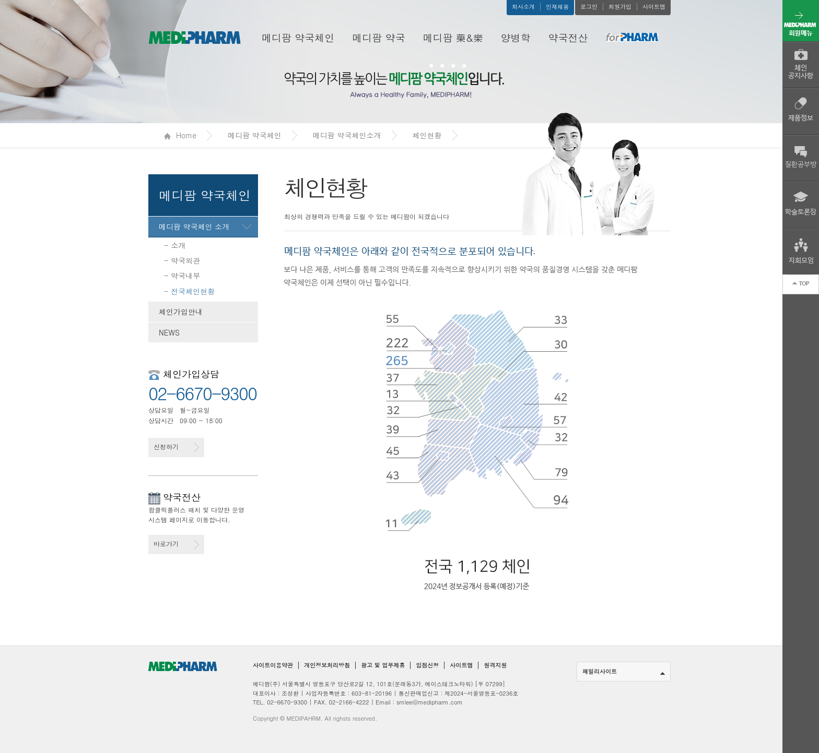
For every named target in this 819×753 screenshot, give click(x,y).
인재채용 (557, 6)
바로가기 (176, 544)
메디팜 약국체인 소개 (194, 226)
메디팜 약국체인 (298, 37)
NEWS (169, 332)
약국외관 (185, 260)
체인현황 (427, 135)
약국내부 (185, 275)
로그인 (589, 6)
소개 (178, 245)
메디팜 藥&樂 (453, 37)
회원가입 (620, 6)
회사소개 (523, 6)
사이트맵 (653, 6)
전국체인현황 (193, 291)
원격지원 (495, 665)
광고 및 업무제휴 (383, 665)
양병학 (516, 37)
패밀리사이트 (623, 671)
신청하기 (176, 447)
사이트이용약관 (273, 665)
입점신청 (427, 665)
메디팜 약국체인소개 (347, 135)
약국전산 (568, 37)
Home (180, 135)
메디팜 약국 (378, 37)
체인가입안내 (181, 311)
